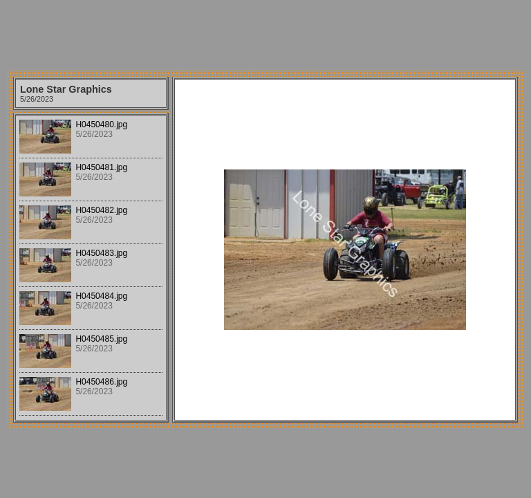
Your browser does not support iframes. (91, 268)
